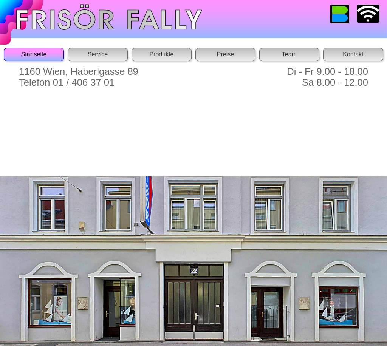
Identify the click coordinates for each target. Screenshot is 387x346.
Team (289, 54)
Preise (225, 54)
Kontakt (353, 54)
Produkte (161, 54)
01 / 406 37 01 (84, 82)
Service (98, 54)
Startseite (34, 54)
